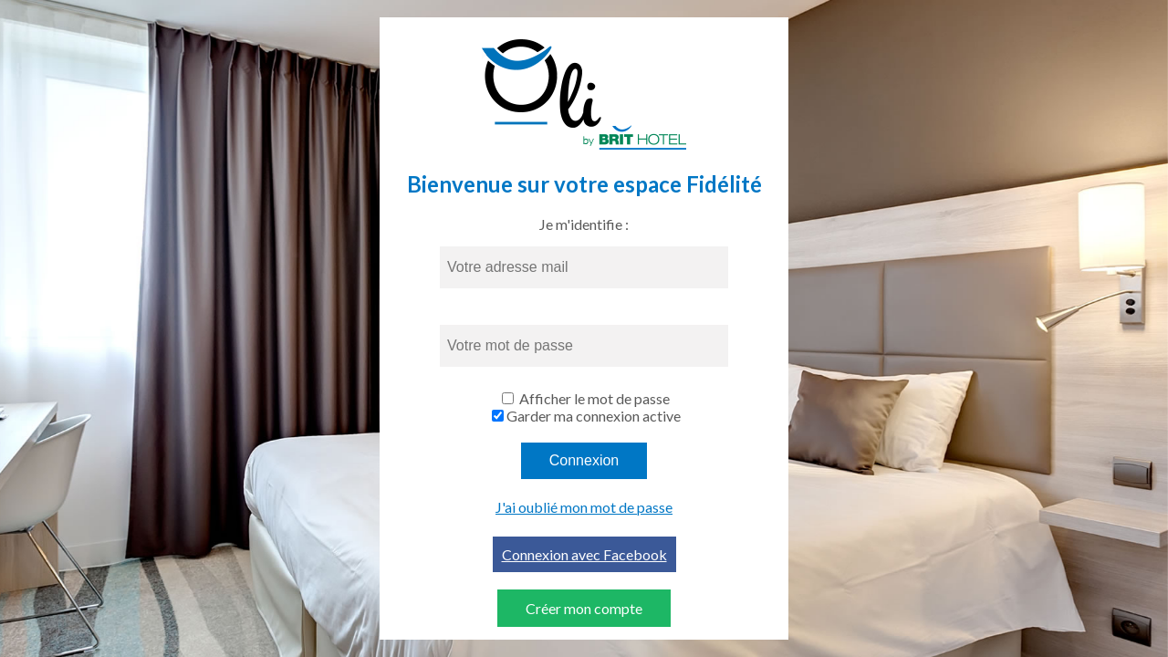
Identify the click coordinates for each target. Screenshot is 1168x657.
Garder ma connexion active (593, 415)
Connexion (584, 460)
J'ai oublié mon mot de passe (584, 507)
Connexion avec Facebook (584, 554)
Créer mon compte (584, 608)
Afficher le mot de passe (594, 398)
